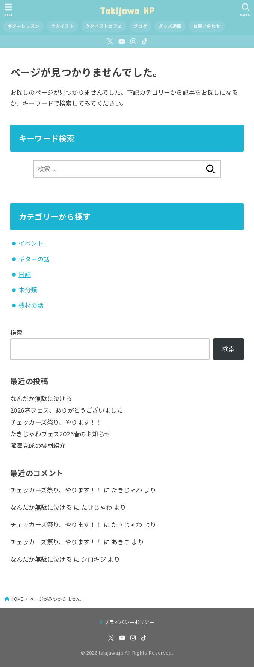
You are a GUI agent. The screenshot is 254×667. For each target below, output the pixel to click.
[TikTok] (144, 41)
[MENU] (8, 10)
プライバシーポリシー (129, 622)
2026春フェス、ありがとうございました (66, 410)
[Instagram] (133, 41)
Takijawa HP (127, 10)
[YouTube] (121, 41)
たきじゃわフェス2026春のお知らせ (60, 433)
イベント (30, 243)
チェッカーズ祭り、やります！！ (56, 422)
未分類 (27, 289)
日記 (24, 274)
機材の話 (30, 305)
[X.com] (110, 41)
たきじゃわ (126, 489)
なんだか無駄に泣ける (41, 398)
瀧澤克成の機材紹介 (38, 445)
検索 (16, 332)
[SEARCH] (245, 10)
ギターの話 (33, 258)
